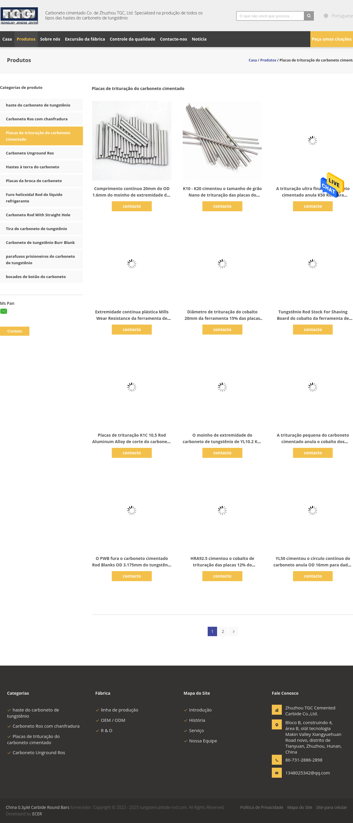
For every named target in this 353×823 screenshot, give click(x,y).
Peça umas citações (332, 39)
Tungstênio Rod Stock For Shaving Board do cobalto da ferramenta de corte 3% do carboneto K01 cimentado (313, 318)
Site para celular (331, 807)
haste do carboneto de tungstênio (38, 105)
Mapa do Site (299, 807)
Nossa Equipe (200, 741)
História (194, 720)
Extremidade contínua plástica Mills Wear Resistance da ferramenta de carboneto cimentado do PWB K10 (132, 318)
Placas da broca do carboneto (34, 180)
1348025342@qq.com (303, 773)
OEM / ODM (110, 720)
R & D (103, 730)
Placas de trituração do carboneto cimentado (33, 739)
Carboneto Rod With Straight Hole (38, 214)
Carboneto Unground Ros (30, 153)
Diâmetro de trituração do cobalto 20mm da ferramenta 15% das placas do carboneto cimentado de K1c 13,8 (222, 318)
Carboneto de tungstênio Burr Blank (40, 242)
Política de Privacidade (261, 807)
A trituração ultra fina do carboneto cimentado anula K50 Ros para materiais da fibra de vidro (313, 195)
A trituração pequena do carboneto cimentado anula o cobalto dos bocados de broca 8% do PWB (313, 441)
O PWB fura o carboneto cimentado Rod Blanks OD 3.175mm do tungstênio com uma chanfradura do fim (131, 565)
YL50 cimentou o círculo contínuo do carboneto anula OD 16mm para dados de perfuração (313, 565)
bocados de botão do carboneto (36, 276)
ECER (37, 814)
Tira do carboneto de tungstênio (36, 228)
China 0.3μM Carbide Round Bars (37, 807)
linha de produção (116, 710)
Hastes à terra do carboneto (32, 166)
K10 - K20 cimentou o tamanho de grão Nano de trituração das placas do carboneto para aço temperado (222, 195)
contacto (132, 206)
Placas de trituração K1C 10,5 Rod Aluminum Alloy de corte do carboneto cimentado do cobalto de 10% (131, 441)
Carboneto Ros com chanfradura (37, 119)
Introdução (198, 710)
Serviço (194, 730)
